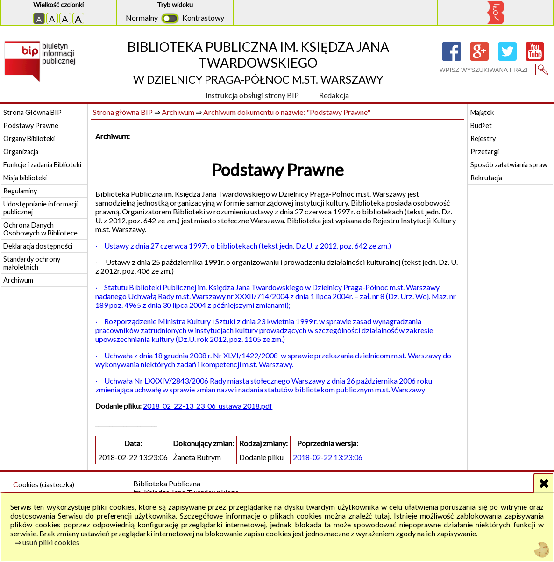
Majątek (482, 112)
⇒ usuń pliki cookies (47, 542)
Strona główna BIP (123, 111)
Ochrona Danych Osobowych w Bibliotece (40, 229)
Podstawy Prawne (30, 125)
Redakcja (334, 95)
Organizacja (20, 152)
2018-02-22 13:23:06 (327, 457)
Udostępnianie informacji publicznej (40, 208)
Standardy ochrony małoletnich (31, 263)
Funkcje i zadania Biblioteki (42, 165)
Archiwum (18, 280)
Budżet (481, 125)
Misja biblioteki (25, 178)
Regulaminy (20, 191)
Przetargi (484, 152)
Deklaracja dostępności (37, 246)
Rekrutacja (486, 178)
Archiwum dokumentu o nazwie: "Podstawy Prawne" (286, 111)
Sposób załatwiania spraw (508, 165)
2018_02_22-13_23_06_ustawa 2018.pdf (207, 405)
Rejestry (483, 138)
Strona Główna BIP (32, 112)
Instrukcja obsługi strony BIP (252, 95)
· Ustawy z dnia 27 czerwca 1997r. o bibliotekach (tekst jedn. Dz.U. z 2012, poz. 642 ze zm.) (243, 245)
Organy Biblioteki (29, 138)
